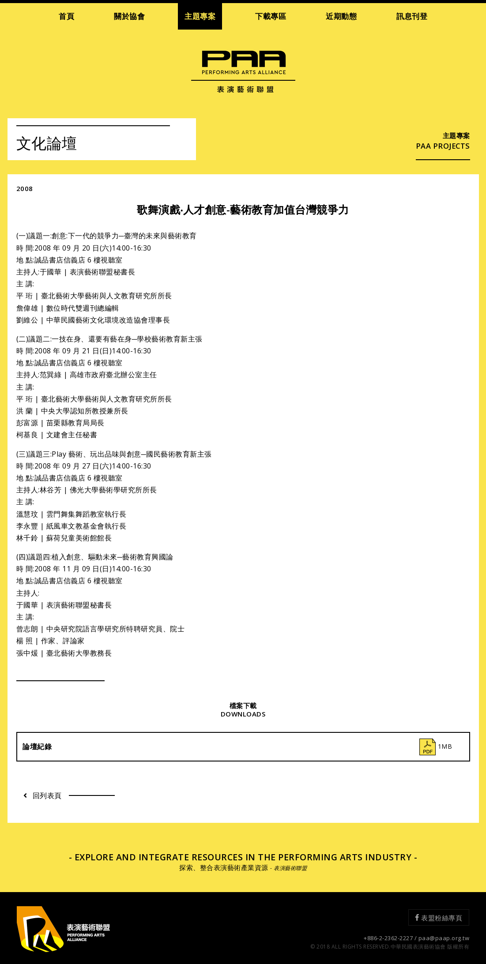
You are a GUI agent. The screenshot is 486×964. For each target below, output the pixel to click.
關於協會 (129, 16)
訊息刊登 (411, 16)
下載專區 (270, 16)
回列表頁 (42, 795)
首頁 (66, 16)
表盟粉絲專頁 (438, 917)
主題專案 (200, 16)
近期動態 (341, 16)
